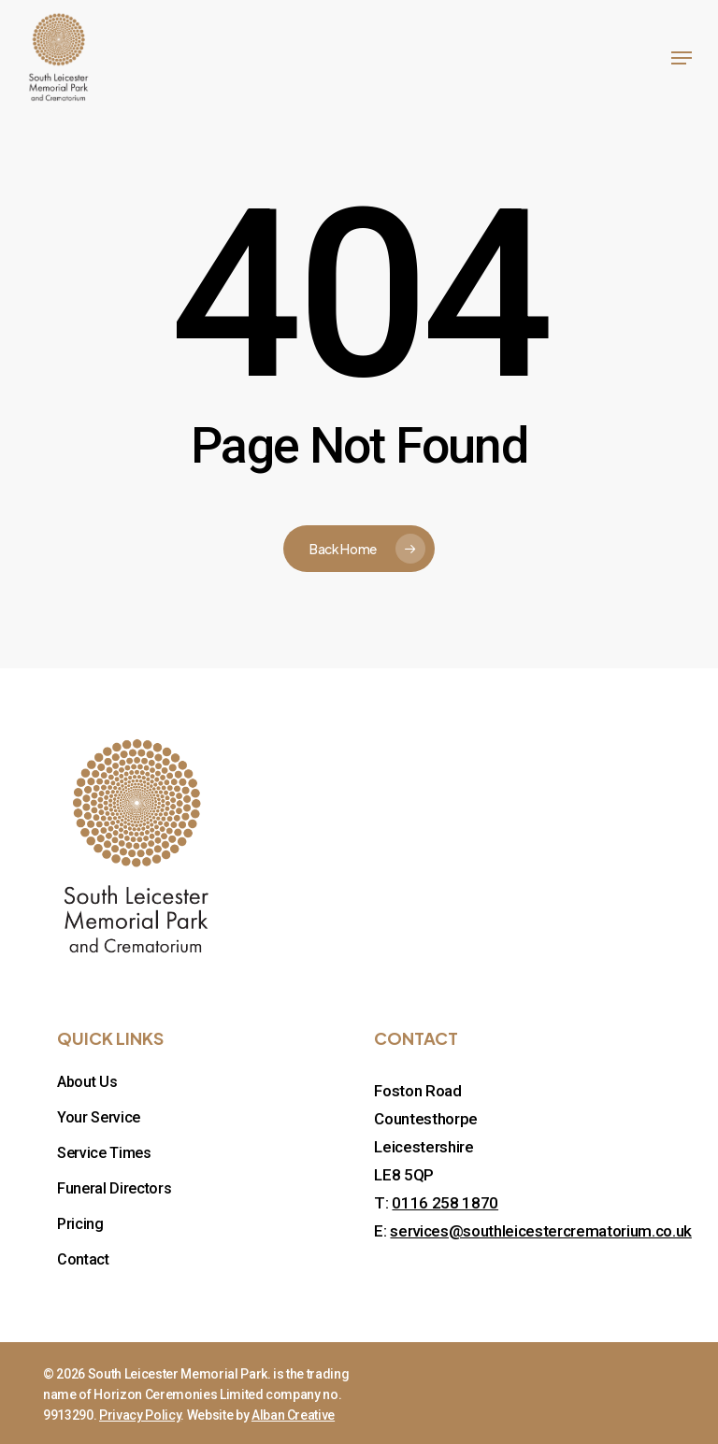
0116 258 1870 (445, 1203)
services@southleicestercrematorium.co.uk (540, 1231)
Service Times (104, 1153)
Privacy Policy (139, 1415)
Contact (83, 1259)
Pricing (80, 1224)
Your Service (98, 1117)
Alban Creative (293, 1415)
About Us (87, 1082)
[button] (681, 58)
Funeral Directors (114, 1188)
